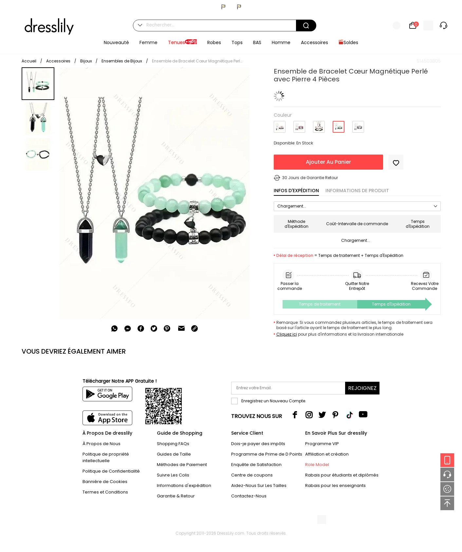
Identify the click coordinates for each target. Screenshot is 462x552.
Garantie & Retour (176, 496)
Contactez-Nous (249, 496)
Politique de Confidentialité (111, 471)
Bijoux (86, 61)
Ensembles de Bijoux (122, 61)
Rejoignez (362, 388)
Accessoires (58, 61)
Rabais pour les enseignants (335, 485)
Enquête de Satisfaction (256, 464)
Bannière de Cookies (105, 481)
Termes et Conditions (105, 492)
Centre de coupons (252, 475)
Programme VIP (322, 444)
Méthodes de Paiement (182, 464)
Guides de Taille (174, 454)
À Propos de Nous (101, 444)
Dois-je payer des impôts (258, 444)
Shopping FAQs (173, 444)
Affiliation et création (327, 454)
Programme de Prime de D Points (266, 454)
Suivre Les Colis (173, 475)
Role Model (317, 464)
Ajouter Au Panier (328, 162)
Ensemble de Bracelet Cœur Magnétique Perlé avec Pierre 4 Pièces (198, 61)
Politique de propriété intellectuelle (106, 457)
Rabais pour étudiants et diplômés (342, 475)
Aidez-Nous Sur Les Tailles (258, 485)
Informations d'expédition (184, 485)
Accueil (29, 61)
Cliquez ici (286, 334)
